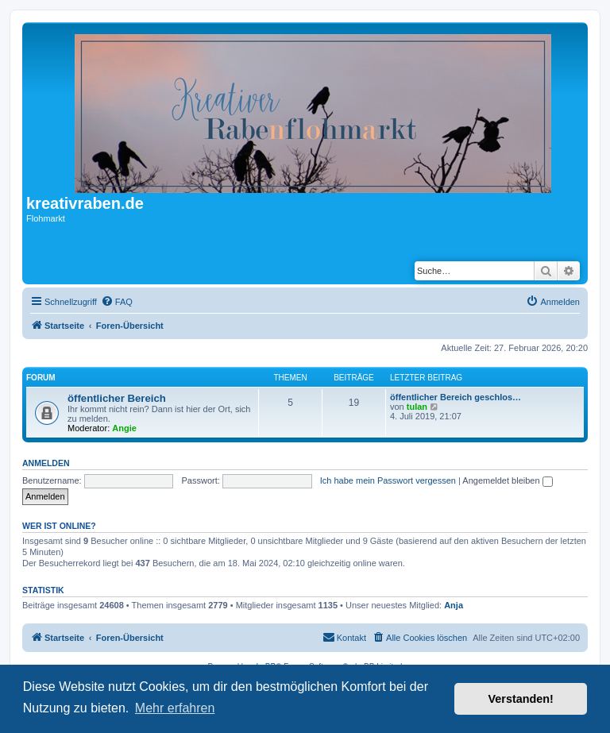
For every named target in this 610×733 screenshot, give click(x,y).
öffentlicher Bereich (117, 398)
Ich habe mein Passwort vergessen (388, 480)
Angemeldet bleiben (507, 480)
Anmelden (46, 463)
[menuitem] (117, 301)
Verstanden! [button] (521, 698)
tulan (417, 406)
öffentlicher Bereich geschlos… (455, 397)
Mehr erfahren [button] (175, 708)
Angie (124, 428)
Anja (453, 605)
